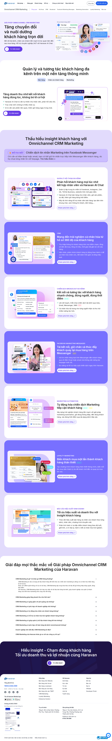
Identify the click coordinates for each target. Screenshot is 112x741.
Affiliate (88, 688)
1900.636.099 (10, 686)
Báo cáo (104, 9)
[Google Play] (16, 699)
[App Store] (8, 699)
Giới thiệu (65, 681)
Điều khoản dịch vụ (41, 738)
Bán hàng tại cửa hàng (45, 688)
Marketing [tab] (70, 80)
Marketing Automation (82, 9)
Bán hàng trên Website (45, 681)
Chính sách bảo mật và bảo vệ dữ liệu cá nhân (18, 738)
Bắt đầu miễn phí (101, 3)
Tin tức (64, 686)
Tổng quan (34, 9)
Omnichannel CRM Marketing (15, 9)
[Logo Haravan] (9, 3)
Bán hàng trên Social (45, 683)
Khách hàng (38, 3)
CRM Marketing (43, 694)
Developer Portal (91, 691)
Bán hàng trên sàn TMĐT (46, 691)
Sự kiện (64, 688)
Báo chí (88, 683)
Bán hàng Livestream (45, 686)
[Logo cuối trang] (9, 678)
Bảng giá (30, 3)
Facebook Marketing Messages (65, 9)
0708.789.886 (66, 718)
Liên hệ (64, 691)
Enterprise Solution (44, 699)
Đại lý (88, 686)
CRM (46, 9)
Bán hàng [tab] (41, 80)
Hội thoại (41, 9)
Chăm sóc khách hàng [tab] (55, 80)
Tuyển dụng (66, 694)
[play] (60, 119)
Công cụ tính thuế (57, 3)
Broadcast (52, 9)
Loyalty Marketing (95, 9)
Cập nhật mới (69, 3)
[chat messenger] (108, 735)
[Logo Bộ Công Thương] (102, 737)
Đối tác (88, 681)
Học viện (65, 683)
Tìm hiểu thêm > (47, 159)
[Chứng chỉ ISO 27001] (12, 719)
